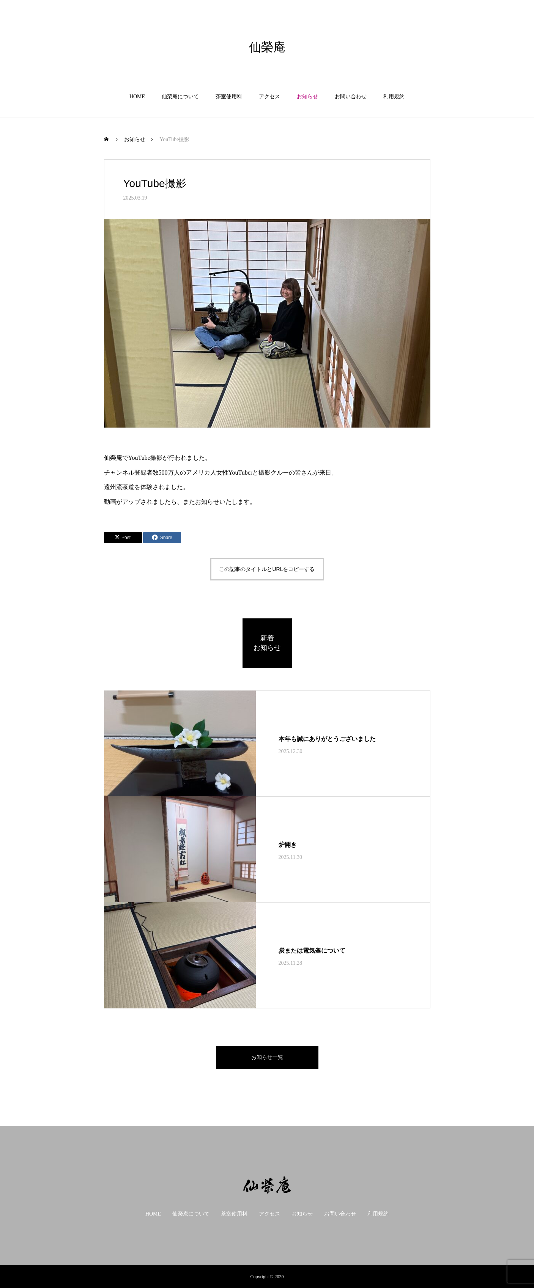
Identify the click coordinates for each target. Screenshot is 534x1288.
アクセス (269, 96)
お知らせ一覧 (267, 1057)
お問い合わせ (351, 96)
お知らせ (307, 96)
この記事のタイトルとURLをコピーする (267, 569)
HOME (137, 96)
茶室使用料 (229, 96)
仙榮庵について (180, 96)
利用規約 (394, 96)
